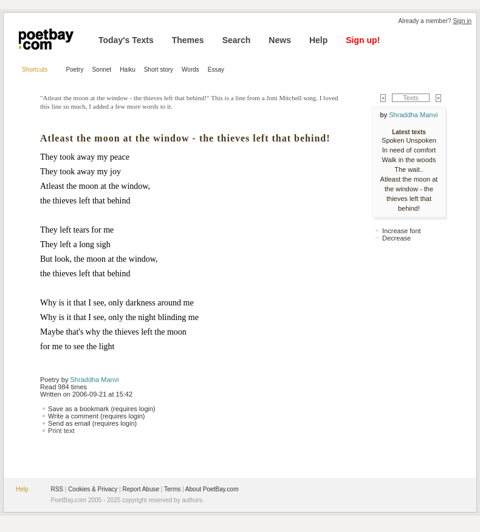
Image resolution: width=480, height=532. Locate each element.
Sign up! (363, 40)
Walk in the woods (409, 159)
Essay (216, 69)
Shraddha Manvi (94, 379)
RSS (56, 489)
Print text (61, 430)
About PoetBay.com (212, 489)
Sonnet (101, 69)
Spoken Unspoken (409, 140)
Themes (188, 40)
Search (236, 40)
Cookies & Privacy (92, 489)
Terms (172, 489)
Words (190, 69)
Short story (158, 69)
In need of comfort (409, 150)
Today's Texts (126, 40)
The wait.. (408, 169)
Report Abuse (140, 489)
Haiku (127, 69)
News (280, 40)
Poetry (75, 69)
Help (318, 40)
